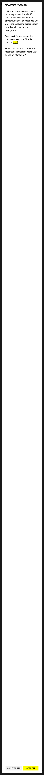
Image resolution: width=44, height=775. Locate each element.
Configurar (14, 768)
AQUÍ (15, 42)
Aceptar (31, 768)
